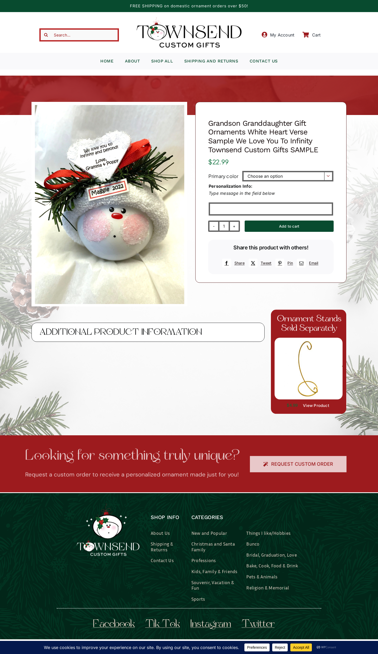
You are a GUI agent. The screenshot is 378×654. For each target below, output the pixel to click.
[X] (259, 263)
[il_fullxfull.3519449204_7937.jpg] (309, 340)
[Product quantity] (224, 226)
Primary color (223, 176)
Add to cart (289, 226)
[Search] (45, 34)
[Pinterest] (283, 263)
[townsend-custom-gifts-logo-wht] (108, 505)
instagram (210, 624)
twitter (258, 624)
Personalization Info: (230, 186)
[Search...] (79, 34)
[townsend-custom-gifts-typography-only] (189, 19)
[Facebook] (232, 263)
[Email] (307, 263)
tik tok (162, 624)
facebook (114, 624)
